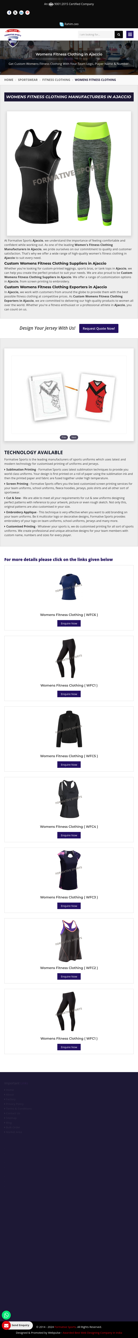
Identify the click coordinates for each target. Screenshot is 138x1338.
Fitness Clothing (56, 80)
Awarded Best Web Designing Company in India (92, 1332)
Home (8, 80)
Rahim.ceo (69, 24)
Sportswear (28, 80)
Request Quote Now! (99, 328)
